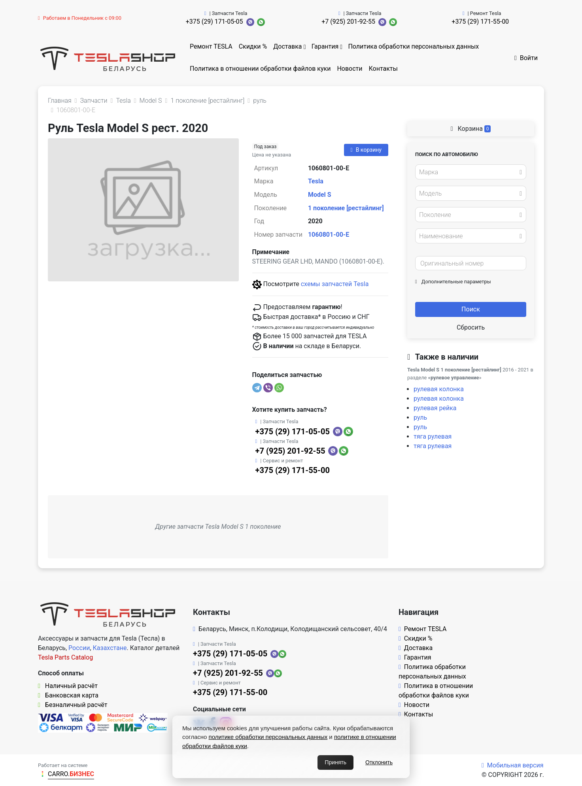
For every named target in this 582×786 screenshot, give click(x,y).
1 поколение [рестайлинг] (346, 208)
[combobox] (471, 172)
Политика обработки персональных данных (413, 46)
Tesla (315, 181)
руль (420, 417)
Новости (349, 68)
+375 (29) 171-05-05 (214, 21)
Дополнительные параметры (453, 282)
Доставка (287, 46)
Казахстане (110, 648)
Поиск (470, 309)
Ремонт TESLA (211, 46)
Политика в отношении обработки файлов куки (260, 68)
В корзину (366, 150)
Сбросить (471, 327)
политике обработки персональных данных (268, 736)
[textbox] (468, 172)
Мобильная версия (513, 765)
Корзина (471, 128)
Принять (335, 762)
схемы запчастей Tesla (335, 284)
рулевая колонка (439, 389)
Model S (319, 194)
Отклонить (379, 762)
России (79, 648)
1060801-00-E (328, 234)
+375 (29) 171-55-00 (480, 21)
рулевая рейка (435, 408)
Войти (526, 58)
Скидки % (253, 46)
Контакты (383, 68)
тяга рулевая (433, 436)
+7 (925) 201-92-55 (348, 21)
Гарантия (325, 46)
